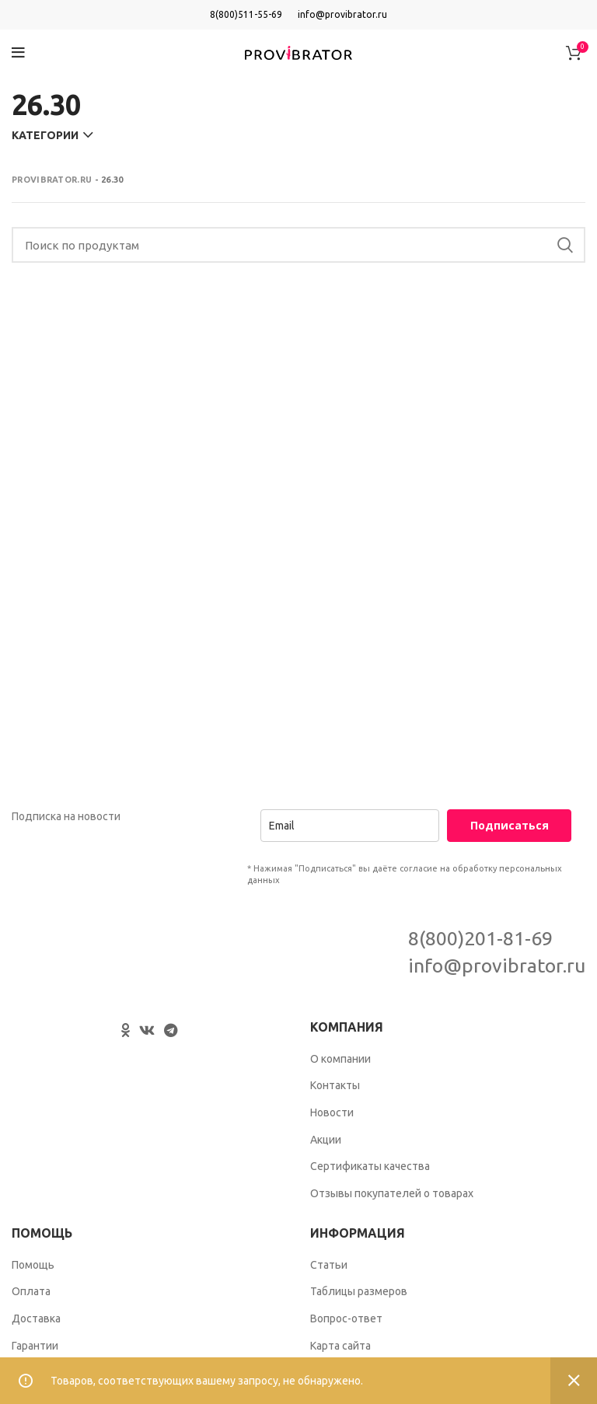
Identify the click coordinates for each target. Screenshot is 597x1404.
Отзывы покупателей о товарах (391, 1193)
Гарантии (35, 1345)
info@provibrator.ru (342, 14)
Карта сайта (340, 1345)
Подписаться (509, 825)
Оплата (31, 1291)
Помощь (33, 1265)
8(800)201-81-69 (480, 938)
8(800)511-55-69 (246, 14)
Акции (325, 1139)
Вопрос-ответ (346, 1318)
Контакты (335, 1085)
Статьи (328, 1265)
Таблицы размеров (358, 1291)
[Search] (298, 245)
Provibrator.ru (52, 179)
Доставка (36, 1318)
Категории (45, 135)
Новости (332, 1112)
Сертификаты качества (370, 1166)
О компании (340, 1059)
